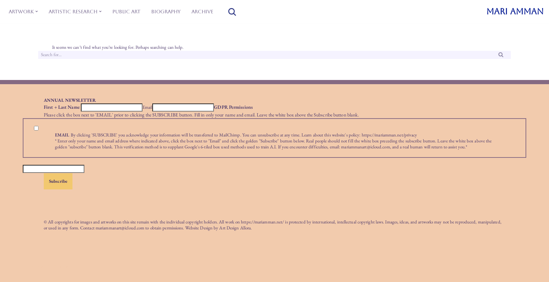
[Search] (232, 12)
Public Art (126, 11)
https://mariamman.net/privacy (389, 135)
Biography (166, 11)
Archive (202, 11)
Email (148, 107)
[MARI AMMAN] (515, 11)
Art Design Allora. (235, 228)
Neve (23, 266)
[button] (36, 11)
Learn (306, 135)
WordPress (63, 266)
